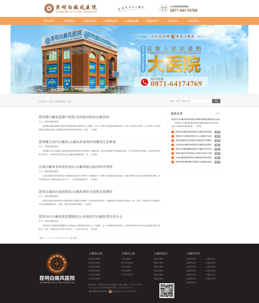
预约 (218, 132)
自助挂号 (173, 20)
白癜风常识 (191, 259)
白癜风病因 (111, 20)
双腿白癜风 (159, 278)
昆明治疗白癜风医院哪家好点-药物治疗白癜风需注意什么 (80, 216)
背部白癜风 (159, 271)
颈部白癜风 (159, 267)
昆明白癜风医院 (51, 121)
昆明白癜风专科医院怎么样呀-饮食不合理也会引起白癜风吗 (201, 153)
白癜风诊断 (131, 20)
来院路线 (193, 20)
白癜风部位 (160, 253)
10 (62, 238)
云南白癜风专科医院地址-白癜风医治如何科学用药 (75, 167)
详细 (94, 130)
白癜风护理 (191, 267)
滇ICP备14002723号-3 (98, 291)
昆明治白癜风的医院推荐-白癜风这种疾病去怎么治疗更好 (200, 132)
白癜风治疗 (90, 20)
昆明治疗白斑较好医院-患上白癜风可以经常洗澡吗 (197, 136)
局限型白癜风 (94, 259)
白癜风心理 (211, 278)
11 (64, 238)
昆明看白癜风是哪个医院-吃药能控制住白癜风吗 (74, 117)
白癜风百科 (193, 253)
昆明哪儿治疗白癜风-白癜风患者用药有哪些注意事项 (77, 142)
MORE (217, 113)
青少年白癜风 (127, 263)
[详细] (198, 126)
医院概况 (69, 20)
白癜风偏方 (191, 263)
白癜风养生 (191, 275)
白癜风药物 (60, 101)
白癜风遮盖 (191, 271)
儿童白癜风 (126, 259)
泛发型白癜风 (94, 275)
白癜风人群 (128, 253)
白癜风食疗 (152, 20)
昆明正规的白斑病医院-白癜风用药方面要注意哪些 (75, 191)
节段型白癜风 (94, 271)
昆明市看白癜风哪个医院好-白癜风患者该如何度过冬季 (199, 162)
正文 (69, 101)
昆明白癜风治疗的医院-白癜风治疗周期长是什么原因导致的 (201, 140)
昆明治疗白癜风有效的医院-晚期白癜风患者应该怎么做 (195, 119)
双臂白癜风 (159, 275)
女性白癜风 (126, 271)
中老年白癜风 (127, 275)
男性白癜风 (126, 267)
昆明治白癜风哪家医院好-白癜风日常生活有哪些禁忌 (198, 149)
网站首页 (49, 20)
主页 (51, 101)
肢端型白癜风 (94, 267)
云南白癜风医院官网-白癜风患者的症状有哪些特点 (197, 157)
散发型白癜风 (94, 263)
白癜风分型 (95, 253)
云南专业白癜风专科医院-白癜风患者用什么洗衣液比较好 (200, 145)
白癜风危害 (191, 282)
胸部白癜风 (159, 263)
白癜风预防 (211, 263)
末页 (75, 238)
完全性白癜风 (94, 278)
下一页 (69, 238)
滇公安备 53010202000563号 (124, 291)
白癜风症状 (191, 278)
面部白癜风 (159, 259)
